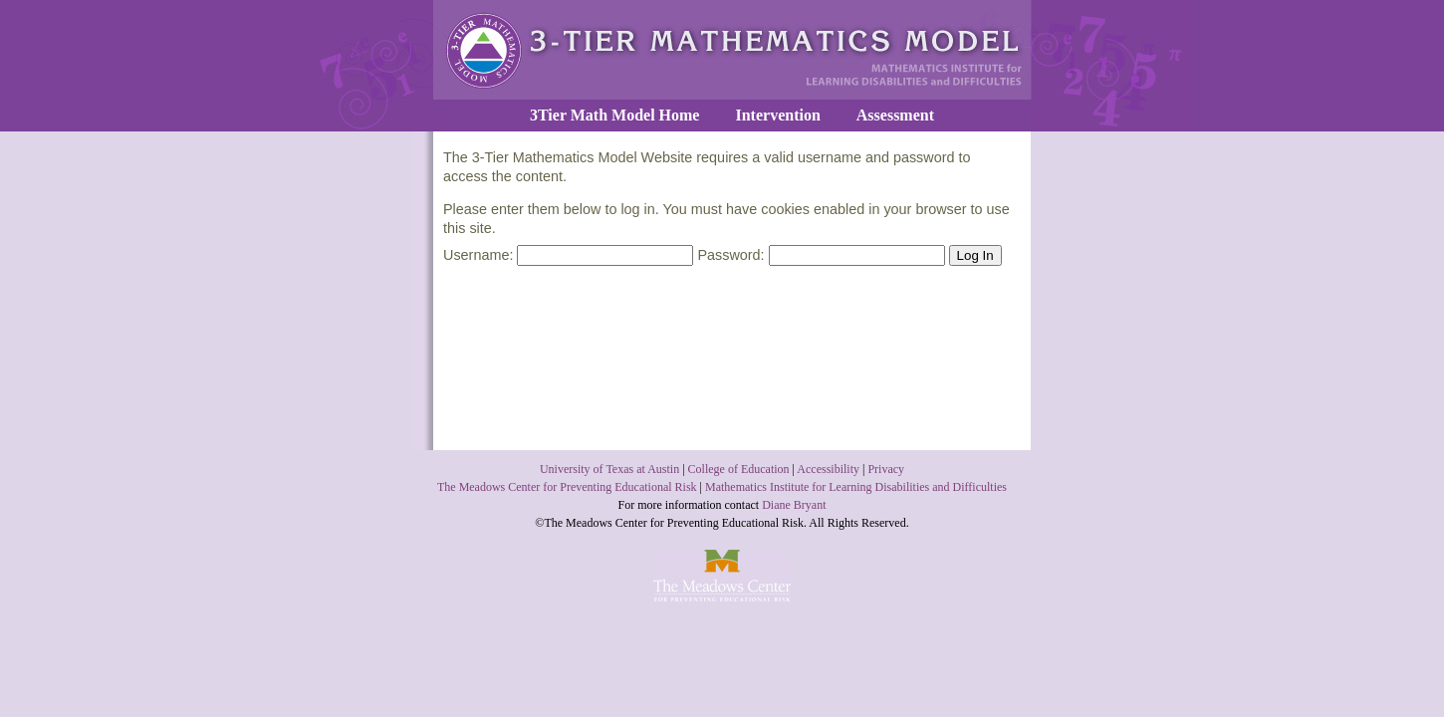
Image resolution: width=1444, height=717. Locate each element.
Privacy (885, 469)
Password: (820, 255)
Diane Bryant (794, 505)
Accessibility (828, 469)
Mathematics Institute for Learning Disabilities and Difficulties (856, 487)
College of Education (739, 469)
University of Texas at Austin (609, 469)
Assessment (895, 115)
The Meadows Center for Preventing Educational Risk (567, 487)
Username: (568, 255)
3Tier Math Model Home (615, 115)
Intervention (777, 115)
